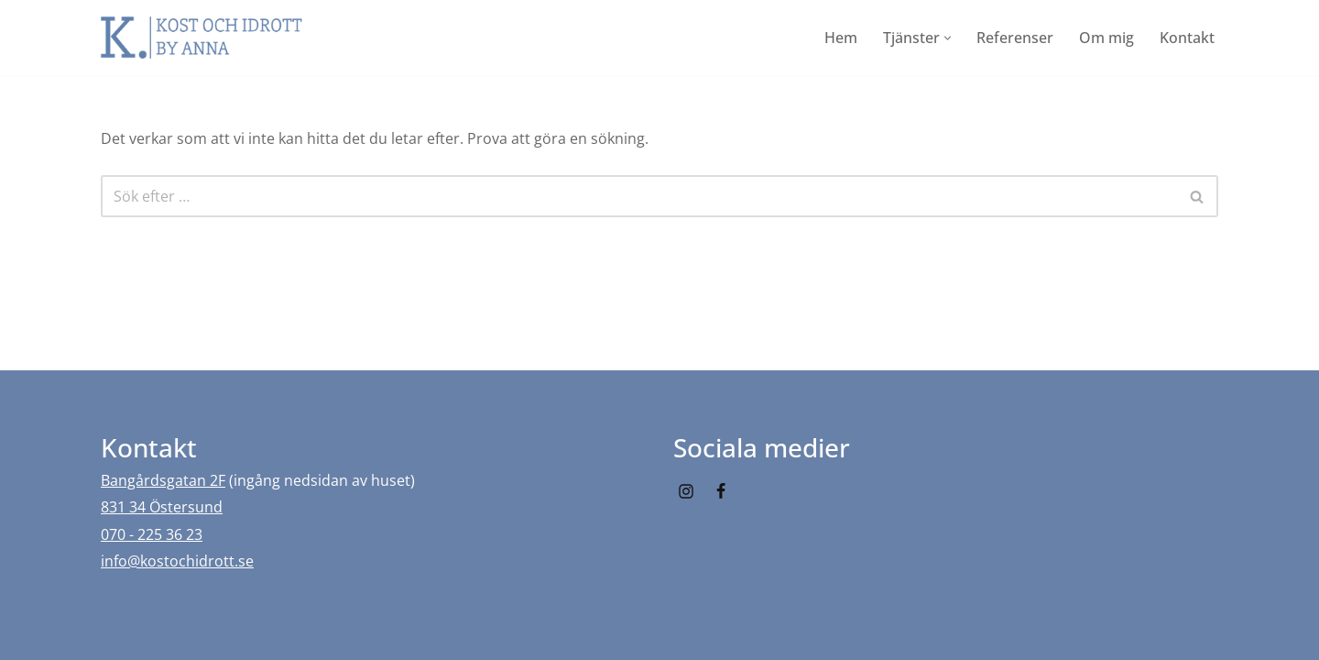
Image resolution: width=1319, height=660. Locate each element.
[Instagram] (686, 491)
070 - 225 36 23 (151, 534)
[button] (947, 38)
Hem (840, 38)
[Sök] (639, 196)
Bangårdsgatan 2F (163, 480)
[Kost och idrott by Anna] (201, 37)
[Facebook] (721, 491)
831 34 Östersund (162, 507)
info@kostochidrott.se (177, 561)
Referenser (1014, 38)
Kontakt (1187, 38)
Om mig (1106, 38)
